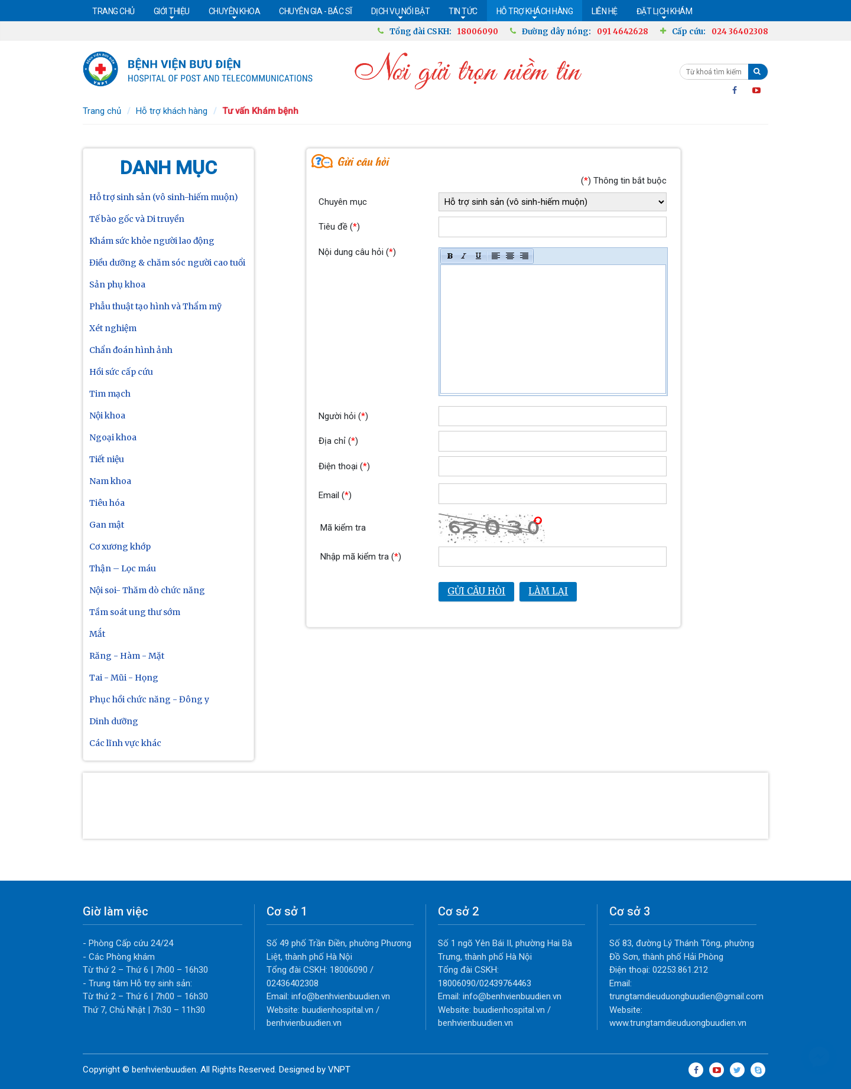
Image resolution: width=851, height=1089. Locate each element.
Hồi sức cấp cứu (121, 372)
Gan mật (106, 524)
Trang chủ (102, 111)
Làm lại (548, 591)
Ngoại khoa (113, 437)
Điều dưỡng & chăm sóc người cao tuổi (167, 262)
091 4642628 (622, 32)
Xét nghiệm (113, 328)
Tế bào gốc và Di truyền (136, 219)
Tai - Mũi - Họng (123, 677)
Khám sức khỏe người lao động (152, 241)
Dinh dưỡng (113, 721)
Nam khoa (110, 481)
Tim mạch (110, 393)
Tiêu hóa (107, 503)
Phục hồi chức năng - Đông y (149, 699)
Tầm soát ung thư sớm (134, 612)
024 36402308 (740, 32)
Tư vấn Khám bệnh (260, 111)
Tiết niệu (106, 459)
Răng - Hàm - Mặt (126, 655)
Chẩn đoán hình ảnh (131, 350)
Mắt (97, 634)
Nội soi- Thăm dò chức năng (147, 590)
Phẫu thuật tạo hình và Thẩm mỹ (155, 306)
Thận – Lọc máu (122, 568)
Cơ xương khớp (120, 546)
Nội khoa (107, 415)
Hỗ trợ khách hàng (171, 111)
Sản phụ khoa (117, 284)
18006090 (477, 32)
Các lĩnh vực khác (125, 743)
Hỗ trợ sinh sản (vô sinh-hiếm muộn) (163, 197)
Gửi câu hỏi (476, 591)
